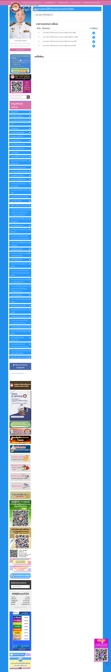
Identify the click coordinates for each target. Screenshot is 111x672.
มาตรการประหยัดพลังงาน (19, 316)
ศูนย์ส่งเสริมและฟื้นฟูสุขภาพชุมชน (20, 332)
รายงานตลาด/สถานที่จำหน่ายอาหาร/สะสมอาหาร (20, 345)
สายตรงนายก (20, 50)
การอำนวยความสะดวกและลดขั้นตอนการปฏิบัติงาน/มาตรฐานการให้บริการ (19, 212)
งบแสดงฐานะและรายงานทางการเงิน (19, 184)
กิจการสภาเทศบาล (17, 225)
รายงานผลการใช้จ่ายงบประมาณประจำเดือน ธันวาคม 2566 (59, 41)
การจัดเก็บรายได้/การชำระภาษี (19, 191)
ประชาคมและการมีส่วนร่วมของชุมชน (19, 220)
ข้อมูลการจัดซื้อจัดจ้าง (18, 179)
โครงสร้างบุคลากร (17, 116)
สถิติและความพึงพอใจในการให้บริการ (20, 230)
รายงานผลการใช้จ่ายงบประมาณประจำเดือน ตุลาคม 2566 (59, 32)
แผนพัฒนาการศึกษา (17, 175)
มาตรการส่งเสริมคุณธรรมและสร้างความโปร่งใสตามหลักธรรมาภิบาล (19, 288)
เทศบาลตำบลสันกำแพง (18, 373)
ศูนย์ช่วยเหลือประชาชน (18, 306)
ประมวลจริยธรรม (17, 295)
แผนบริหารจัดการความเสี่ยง (20, 357)
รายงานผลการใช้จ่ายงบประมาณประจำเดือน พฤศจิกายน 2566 (60, 37)
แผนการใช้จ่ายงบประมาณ (19, 157)
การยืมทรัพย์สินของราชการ (20, 327)
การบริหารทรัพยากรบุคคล (19, 171)
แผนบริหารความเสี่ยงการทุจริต (19, 265)
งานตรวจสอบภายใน (17, 132)
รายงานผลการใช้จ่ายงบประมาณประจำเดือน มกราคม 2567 (59, 45)
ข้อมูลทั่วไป (14, 112)
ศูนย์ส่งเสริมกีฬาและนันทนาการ (17, 338)
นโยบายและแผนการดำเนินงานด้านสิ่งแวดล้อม (19, 352)
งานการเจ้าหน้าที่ (16, 260)
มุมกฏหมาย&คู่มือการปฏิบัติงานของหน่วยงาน (20, 254)
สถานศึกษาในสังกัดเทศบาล (20, 120)
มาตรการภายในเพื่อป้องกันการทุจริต (20, 243)
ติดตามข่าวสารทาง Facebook (20, 366)
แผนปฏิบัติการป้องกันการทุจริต (19, 311)
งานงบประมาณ (16, 140)
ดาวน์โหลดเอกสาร (17, 249)
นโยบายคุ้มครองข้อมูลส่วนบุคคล (20, 300)
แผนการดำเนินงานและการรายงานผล (19, 162)
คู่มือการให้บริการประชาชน (19, 206)
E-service (14, 128)
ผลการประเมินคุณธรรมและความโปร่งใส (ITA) (20, 280)
